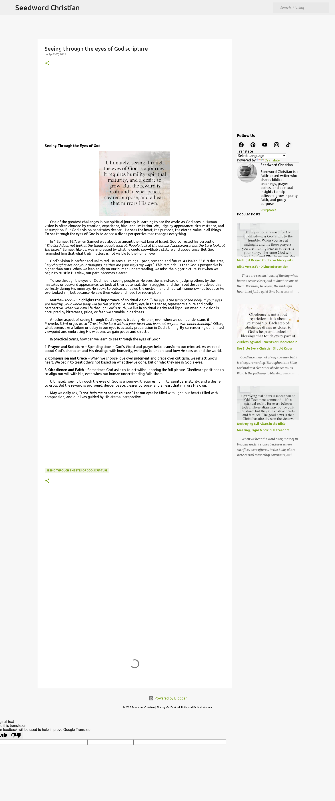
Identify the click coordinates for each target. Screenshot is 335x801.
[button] (47, 63)
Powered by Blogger (167, 698)
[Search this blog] (304, 7)
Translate (268, 160)
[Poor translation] (16, 735)
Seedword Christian (47, 8)
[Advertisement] (135, 106)
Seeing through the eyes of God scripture (77, 470)
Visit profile (269, 210)
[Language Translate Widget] (261, 155)
